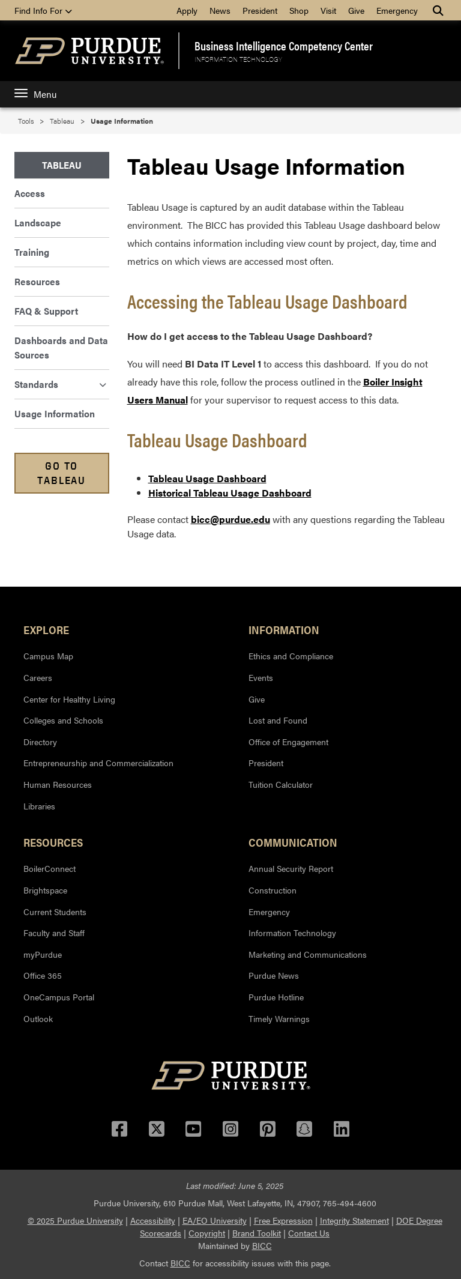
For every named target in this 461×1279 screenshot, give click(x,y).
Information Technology (238, 58)
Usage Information (54, 413)
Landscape (37, 222)
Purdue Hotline (276, 997)
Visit (328, 10)
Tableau (62, 120)
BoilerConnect (49, 868)
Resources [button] (53, 842)
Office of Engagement (288, 742)
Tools (26, 120)
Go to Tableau (61, 472)
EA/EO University (214, 1220)
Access (29, 193)
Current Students (54, 912)
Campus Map (48, 656)
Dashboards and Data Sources (61, 347)
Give (356, 10)
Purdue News (274, 975)
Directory (40, 742)
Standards (60, 384)
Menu (35, 94)
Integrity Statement (354, 1220)
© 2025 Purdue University (75, 1220)
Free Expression (283, 1220)
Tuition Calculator (281, 784)
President (260, 10)
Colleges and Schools (63, 720)
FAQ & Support (46, 311)
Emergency (397, 10)
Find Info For (43, 10)
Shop (299, 10)
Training (31, 252)
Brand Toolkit (256, 1233)
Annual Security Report (291, 868)
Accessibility (152, 1220)
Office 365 (42, 975)
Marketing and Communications (308, 954)
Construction (273, 890)
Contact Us (309, 1233)
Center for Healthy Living (69, 699)
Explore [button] (46, 629)
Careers (37, 677)
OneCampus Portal (58, 997)
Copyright (206, 1233)
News (219, 10)
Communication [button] (293, 842)
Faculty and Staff (54, 933)
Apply (186, 10)
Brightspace (45, 890)
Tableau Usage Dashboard (207, 478)
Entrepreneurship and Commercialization (98, 763)
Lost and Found (278, 720)
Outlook (38, 1018)
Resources (37, 281)
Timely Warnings (279, 1018)
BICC (262, 1245)
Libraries (39, 806)
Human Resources (57, 784)
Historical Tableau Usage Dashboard (230, 493)
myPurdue (42, 954)
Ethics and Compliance (291, 656)
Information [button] (284, 629)
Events (261, 677)
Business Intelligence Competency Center (283, 45)
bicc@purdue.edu (230, 519)
